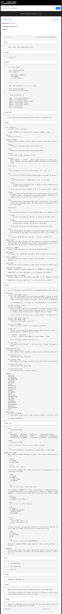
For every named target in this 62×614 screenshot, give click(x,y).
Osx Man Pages (7, 19)
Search (58, 8)
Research (55, 19)
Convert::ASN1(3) (8, 37)
